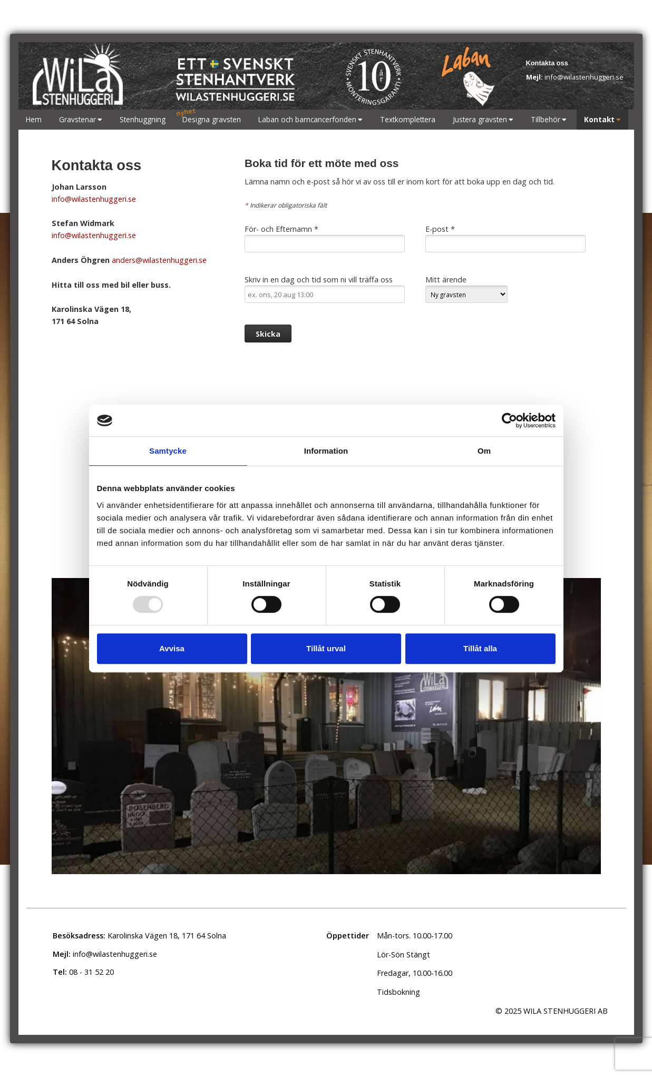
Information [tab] (326, 450)
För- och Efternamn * (325, 238)
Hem (34, 119)
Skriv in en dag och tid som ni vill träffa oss (325, 289)
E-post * (505, 238)
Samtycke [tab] (168, 450)
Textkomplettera (407, 119)
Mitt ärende (466, 289)
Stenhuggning (143, 119)
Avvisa (171, 648)
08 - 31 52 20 (83, 972)
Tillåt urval (326, 648)
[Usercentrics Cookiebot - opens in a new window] (509, 420)
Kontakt (599, 119)
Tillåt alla (480, 648)
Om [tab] (484, 450)
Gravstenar (77, 119)
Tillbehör (545, 119)
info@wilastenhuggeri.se (575, 77)
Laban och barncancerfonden (307, 119)
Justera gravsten (480, 119)
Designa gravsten (211, 119)
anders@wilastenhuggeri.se (158, 260)
